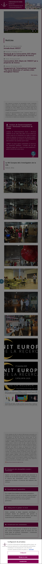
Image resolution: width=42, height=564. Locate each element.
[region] (21, 551)
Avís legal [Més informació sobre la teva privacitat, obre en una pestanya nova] (31, 549)
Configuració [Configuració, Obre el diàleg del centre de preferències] (23, 552)
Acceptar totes (23, 561)
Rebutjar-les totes (23, 557)
